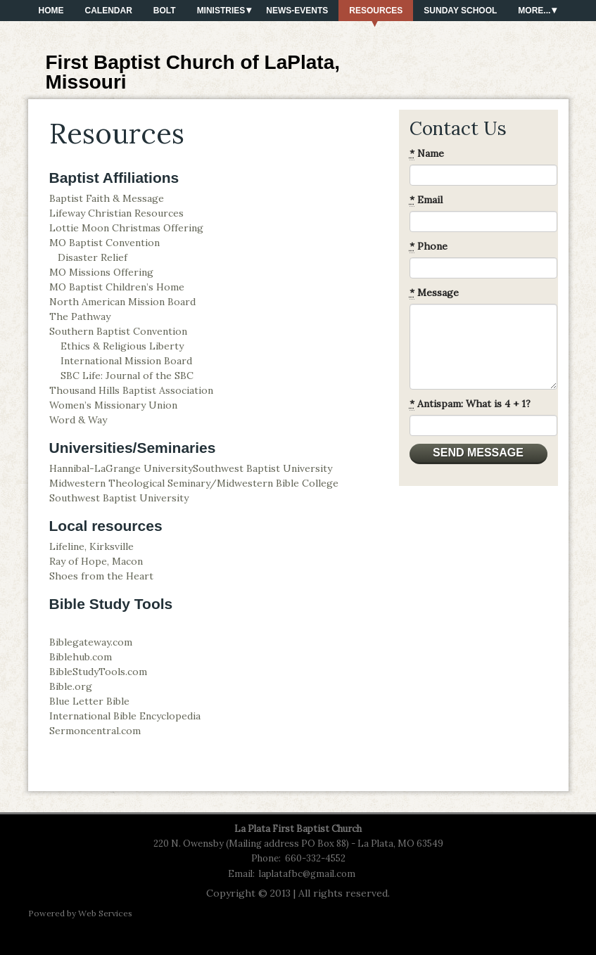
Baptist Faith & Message (106, 198)
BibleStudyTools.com (98, 671)
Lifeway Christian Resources (116, 213)
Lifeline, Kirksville (91, 546)
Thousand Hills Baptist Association (131, 390)
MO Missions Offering (101, 272)
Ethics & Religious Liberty (122, 346)
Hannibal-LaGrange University (121, 468)
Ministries (221, 10)
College (318, 483)
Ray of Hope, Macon (96, 561)
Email (426, 200)
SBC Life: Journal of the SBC (127, 375)
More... (534, 10)
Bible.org (70, 686)
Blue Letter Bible (89, 701)
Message (434, 293)
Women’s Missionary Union (113, 405)
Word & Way (78, 420)
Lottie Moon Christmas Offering (126, 228)
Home (51, 10)
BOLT (164, 10)
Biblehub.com (80, 656)
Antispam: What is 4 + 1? (470, 404)
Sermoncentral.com (95, 730)
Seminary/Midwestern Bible (233, 483)
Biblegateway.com (90, 642)
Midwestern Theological (108, 483)
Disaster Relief (92, 257)
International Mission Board (126, 360)
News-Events (297, 10)
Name (427, 153)
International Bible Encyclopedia (125, 716)
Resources (375, 10)
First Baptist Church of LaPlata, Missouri (193, 72)
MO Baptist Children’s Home (116, 287)
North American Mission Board (122, 301)
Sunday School (460, 10)
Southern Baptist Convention (118, 331)
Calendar (108, 10)
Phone (429, 246)
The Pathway (79, 316)
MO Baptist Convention (104, 242)
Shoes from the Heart (101, 576)
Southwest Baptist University (262, 468)
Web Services (105, 913)
